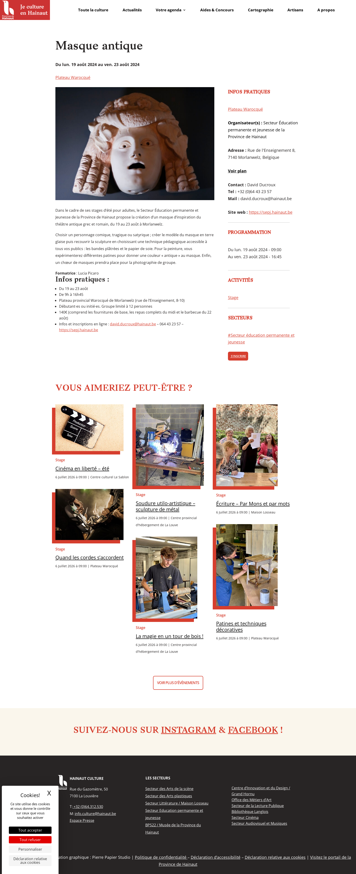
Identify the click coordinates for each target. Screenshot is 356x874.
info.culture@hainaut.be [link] (95, 813)
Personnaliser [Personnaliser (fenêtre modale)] (30, 849)
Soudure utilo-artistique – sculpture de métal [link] (165, 506)
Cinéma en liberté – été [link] (82, 468)
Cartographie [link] (260, 9)
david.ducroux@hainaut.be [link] (133, 324)
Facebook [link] (253, 731)
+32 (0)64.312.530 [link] (88, 806)
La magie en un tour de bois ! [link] (169, 636)
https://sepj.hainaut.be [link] (78, 329)
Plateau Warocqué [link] (72, 77)
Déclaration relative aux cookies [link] (30, 860)
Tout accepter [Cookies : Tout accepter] (30, 830)
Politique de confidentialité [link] (161, 857)
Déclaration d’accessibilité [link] (215, 857)
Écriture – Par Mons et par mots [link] (253, 503)
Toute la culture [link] (93, 9)
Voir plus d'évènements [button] (178, 682)
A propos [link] (326, 9)
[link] (25, 10)
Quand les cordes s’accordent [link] (89, 557)
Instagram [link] (188, 731)
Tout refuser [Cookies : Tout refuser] (30, 839)
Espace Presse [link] (82, 820)
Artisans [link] (295, 9)
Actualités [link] (132, 9)
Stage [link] (233, 297)
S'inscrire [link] (238, 356)
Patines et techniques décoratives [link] (241, 626)
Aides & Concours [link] (217, 9)
